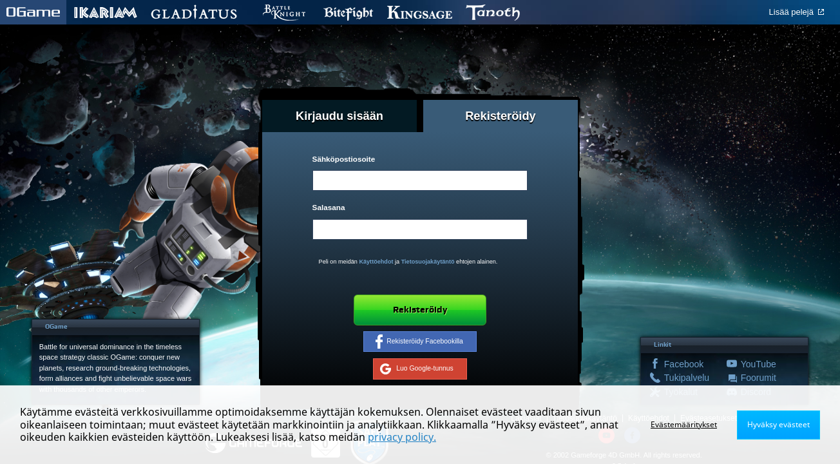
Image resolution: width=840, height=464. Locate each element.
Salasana (328, 207)
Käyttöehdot (376, 261)
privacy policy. (402, 437)
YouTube (758, 364)
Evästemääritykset (684, 424)
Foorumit (758, 377)
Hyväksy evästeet (778, 424)
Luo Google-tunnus (416, 369)
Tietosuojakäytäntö (428, 261)
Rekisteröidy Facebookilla (419, 341)
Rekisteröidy (420, 309)
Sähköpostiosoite (344, 159)
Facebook (682, 364)
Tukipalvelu (682, 377)
